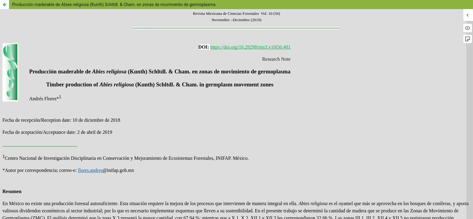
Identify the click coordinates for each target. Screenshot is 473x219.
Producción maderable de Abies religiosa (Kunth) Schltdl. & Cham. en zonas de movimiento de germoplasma (113, 4)
